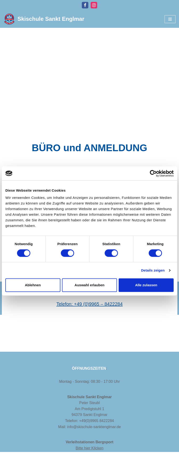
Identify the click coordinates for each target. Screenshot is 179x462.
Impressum (13, 457)
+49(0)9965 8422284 (96, 421)
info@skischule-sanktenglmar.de (94, 427)
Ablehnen (33, 285)
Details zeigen (153, 270)
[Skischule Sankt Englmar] (43, 19)
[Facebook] (85, 5)
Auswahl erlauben (89, 285)
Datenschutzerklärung (47, 457)
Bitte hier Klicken (89, 448)
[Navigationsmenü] (170, 19)
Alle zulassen (146, 285)
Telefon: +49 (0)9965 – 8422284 (89, 304)
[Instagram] (94, 5)
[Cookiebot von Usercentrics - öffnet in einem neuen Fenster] (153, 173)
